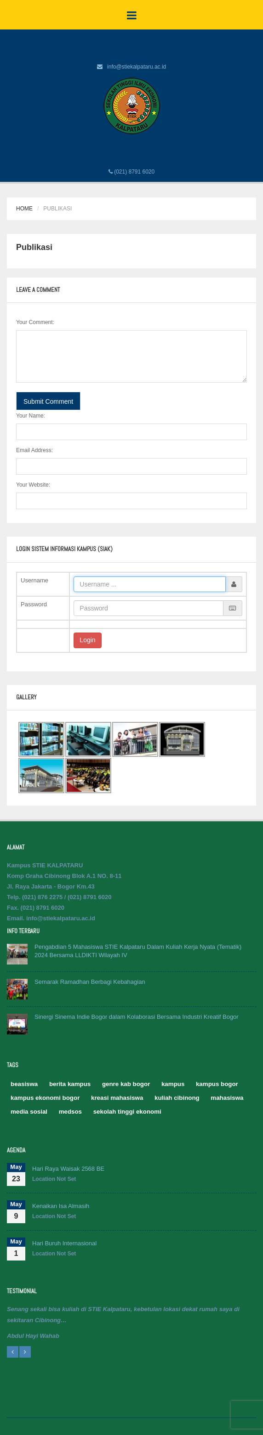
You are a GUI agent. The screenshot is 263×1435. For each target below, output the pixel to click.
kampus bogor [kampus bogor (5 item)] (217, 1084)
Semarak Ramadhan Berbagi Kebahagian (89, 981)
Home (24, 208)
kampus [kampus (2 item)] (172, 1084)
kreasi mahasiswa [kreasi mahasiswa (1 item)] (117, 1097)
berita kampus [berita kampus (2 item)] (70, 1084)
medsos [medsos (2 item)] (70, 1111)
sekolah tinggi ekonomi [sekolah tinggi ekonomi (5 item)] (127, 1111)
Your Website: (33, 485)
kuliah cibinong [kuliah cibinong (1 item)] (177, 1097)
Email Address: (34, 450)
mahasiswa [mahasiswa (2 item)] (227, 1097)
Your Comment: (35, 322)
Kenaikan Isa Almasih (60, 1206)
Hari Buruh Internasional (64, 1243)
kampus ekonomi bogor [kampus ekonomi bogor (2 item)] (45, 1097)
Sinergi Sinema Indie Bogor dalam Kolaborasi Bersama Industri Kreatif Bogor (136, 1016)
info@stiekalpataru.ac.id (136, 67)
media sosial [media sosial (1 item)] (29, 1111)
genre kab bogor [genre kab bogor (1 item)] (126, 1084)
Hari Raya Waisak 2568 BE (68, 1168)
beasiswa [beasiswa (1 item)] (24, 1084)
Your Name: (30, 415)
